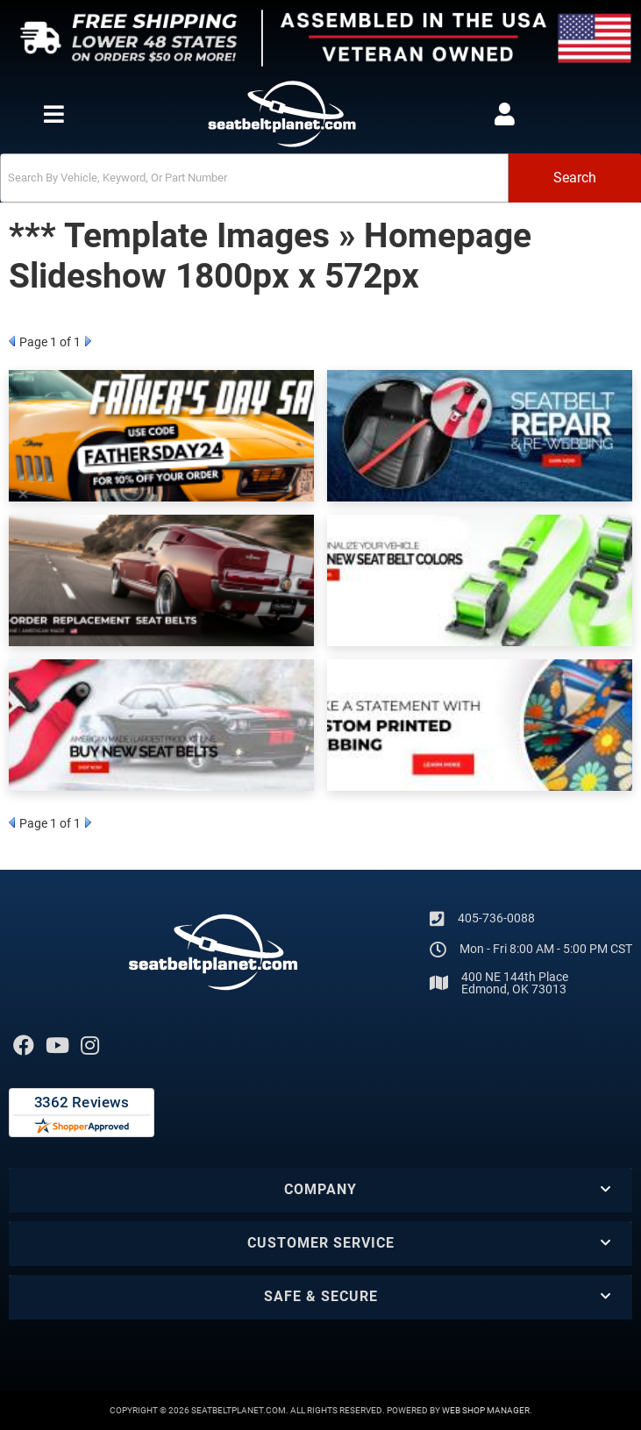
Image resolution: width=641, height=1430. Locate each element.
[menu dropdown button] (53, 114)
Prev (12, 341)
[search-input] (254, 178)
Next (88, 341)
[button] (320, 178)
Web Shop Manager (486, 1410)
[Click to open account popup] (503, 114)
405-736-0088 (496, 918)
